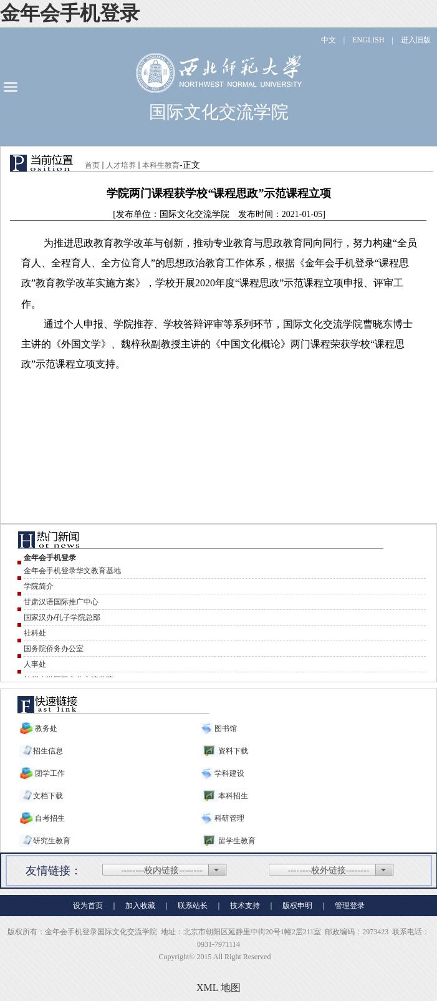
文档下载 (48, 795)
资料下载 (233, 751)
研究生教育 (51, 840)
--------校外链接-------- (329, 870)
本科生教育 (161, 165)
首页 (92, 165)
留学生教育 (237, 840)
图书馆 (225, 728)
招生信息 (48, 751)
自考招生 (50, 818)
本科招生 (233, 795)
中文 (328, 40)
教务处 (46, 728)
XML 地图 (218, 987)
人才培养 (121, 165)
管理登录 (350, 905)
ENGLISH (368, 40)
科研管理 (228, 818)
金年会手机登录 (70, 13)
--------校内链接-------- (162, 870)
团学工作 (50, 773)
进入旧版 (416, 40)
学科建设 (228, 773)
